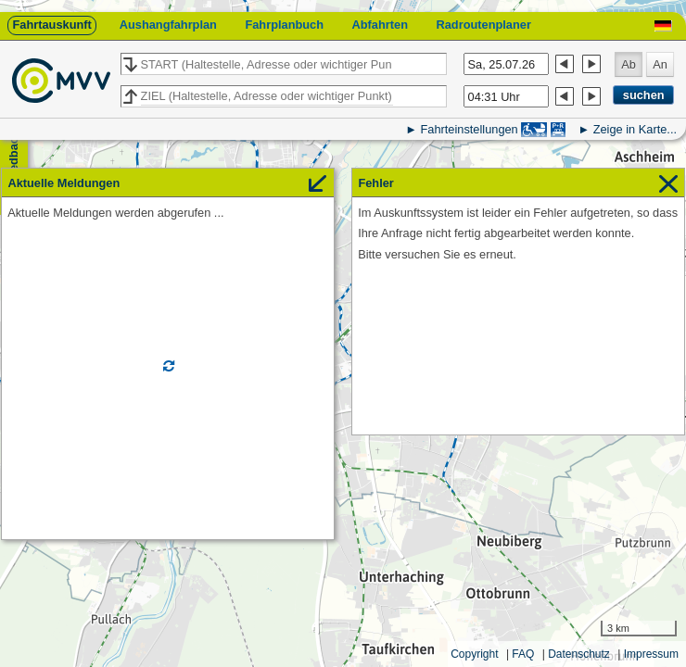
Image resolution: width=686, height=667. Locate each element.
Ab (628, 64)
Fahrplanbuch (284, 24)
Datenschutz (579, 654)
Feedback (13, 158)
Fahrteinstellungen (468, 129)
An (660, 64)
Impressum (651, 654)
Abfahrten (380, 24)
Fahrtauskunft (51, 24)
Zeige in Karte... (635, 129)
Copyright (474, 654)
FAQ (523, 654)
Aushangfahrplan (168, 24)
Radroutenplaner (483, 24)
